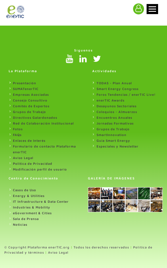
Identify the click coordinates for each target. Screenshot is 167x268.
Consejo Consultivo (30, 100)
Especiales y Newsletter (118, 146)
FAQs (17, 135)
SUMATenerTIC (26, 89)
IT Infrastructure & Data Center (41, 201)
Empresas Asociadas (31, 94)
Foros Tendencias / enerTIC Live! (126, 94)
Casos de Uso (24, 190)
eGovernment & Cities (32, 213)
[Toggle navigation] (152, 9)
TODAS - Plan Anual (114, 83)
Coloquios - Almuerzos (117, 112)
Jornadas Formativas (115, 123)
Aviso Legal (23, 158)
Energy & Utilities (29, 196)
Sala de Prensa (26, 219)
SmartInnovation (111, 135)
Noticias (20, 224)
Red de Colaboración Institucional (43, 123)
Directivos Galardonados (35, 117)
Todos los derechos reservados (101, 247)
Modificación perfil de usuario (40, 169)
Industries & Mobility (31, 207)
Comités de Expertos (31, 106)
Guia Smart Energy (113, 140)
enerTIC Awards (110, 100)
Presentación (24, 83)
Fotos (18, 129)
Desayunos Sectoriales (117, 106)
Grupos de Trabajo (29, 112)
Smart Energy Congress (118, 89)
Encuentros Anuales (114, 117)
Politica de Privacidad (32, 163)
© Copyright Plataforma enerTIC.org (37, 247)
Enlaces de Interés (29, 140)
